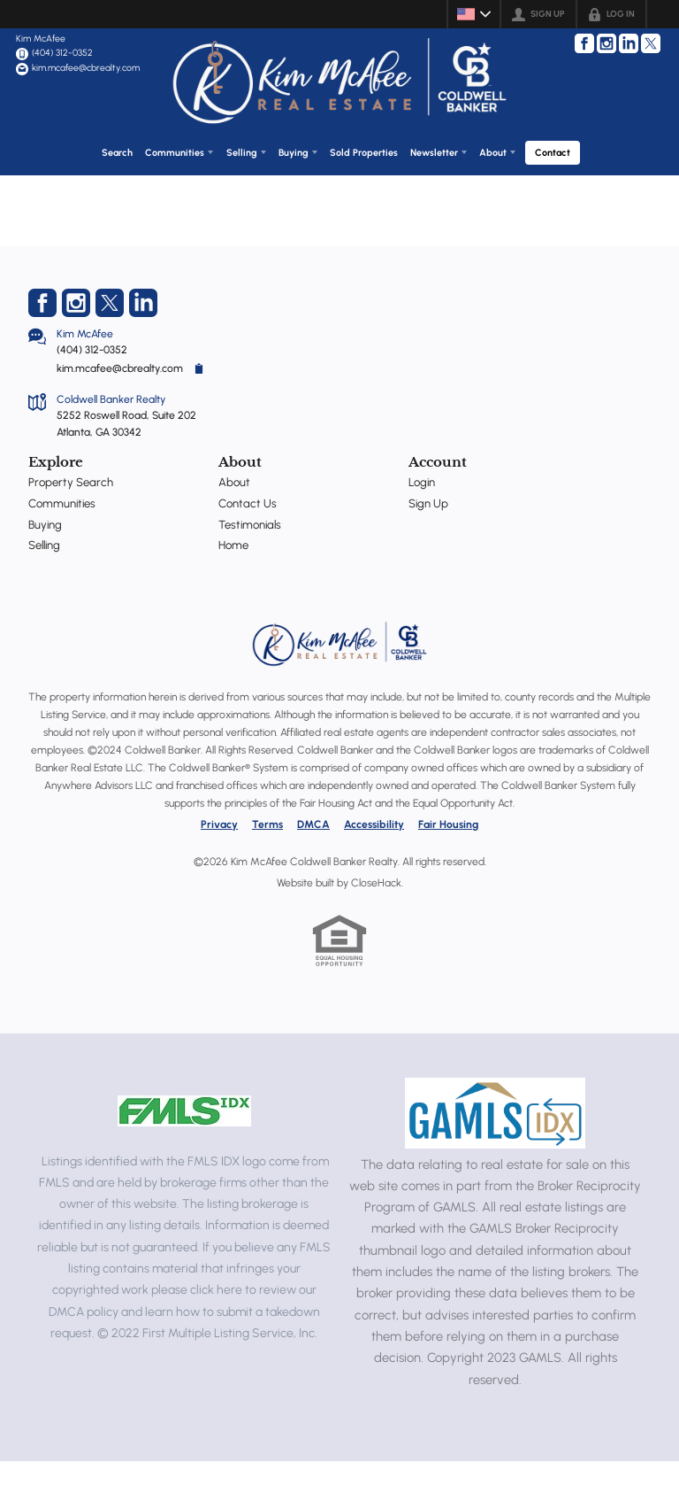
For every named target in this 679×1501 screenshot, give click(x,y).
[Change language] (474, 14)
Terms (267, 865)
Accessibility (374, 865)
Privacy (219, 865)
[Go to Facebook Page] (584, 43)
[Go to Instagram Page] (606, 43)
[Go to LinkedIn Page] (628, 43)
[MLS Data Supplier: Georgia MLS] (495, 1153)
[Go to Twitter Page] (650, 43)
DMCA (313, 865)
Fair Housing (448, 865)
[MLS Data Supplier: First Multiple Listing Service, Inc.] (184, 1151)
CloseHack (376, 923)
